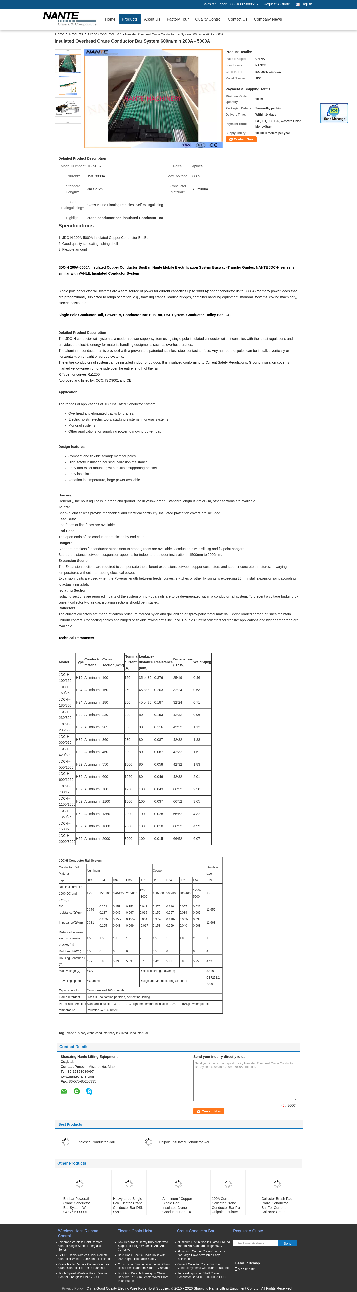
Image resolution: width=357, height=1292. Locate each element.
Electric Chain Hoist (135, 1231)
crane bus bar (75, 1033)
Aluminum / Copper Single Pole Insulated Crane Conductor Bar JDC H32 (177, 1207)
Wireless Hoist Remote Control (78, 1233)
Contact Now (243, 139)
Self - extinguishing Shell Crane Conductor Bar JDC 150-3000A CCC (201, 1275)
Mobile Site (244, 1269)
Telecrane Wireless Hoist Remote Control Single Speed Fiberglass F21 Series (82, 1245)
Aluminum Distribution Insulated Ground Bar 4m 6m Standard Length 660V (203, 1244)
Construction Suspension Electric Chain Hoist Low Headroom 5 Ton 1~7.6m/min (144, 1266)
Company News (268, 19)
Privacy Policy (73, 1288)
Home (110, 19)
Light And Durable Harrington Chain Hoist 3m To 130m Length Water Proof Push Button (143, 1277)
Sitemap (253, 1263)
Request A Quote (277, 4)
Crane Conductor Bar (104, 34)
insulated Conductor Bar (132, 1033)
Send (287, 1243)
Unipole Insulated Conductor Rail (184, 1142)
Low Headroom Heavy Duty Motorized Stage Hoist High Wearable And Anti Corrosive (143, 1245)
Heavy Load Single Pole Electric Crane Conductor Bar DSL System (128, 1205)
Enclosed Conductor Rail (95, 1142)
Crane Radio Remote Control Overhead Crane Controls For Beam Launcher (84, 1266)
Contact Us (237, 19)
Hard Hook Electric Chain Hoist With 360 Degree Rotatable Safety (142, 1257)
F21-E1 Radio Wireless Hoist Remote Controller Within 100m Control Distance (84, 1257)
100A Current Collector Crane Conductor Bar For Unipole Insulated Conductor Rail (226, 1207)
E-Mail (240, 1263)
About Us (152, 19)
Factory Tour (178, 19)
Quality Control (208, 19)
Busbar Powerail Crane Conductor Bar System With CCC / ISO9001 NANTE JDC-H (76, 1207)
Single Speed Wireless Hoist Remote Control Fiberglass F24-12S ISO (82, 1275)
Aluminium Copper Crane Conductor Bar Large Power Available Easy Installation (201, 1255)
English (308, 4)
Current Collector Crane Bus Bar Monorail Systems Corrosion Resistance (203, 1266)
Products (130, 19)
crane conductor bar (100, 1033)
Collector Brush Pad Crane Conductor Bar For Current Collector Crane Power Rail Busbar (276, 1207)
